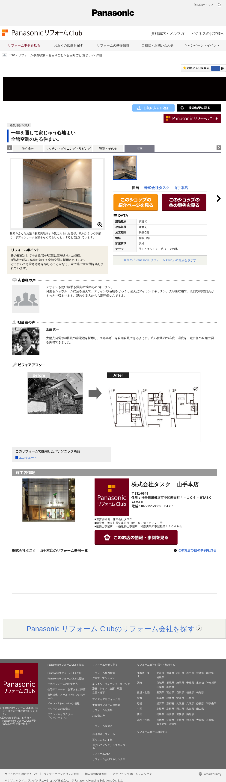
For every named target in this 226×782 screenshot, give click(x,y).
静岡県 (170, 697)
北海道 (160, 673)
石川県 (180, 692)
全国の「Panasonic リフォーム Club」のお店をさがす (160, 260)
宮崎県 (210, 719)
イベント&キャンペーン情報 (64, 703)
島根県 (170, 708)
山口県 (200, 708)
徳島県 (160, 714)
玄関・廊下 (98, 692)
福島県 (160, 677)
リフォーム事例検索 (31, 55)
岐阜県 (160, 697)
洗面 (112, 688)
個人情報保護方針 (96, 774)
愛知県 (180, 697)
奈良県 (200, 703)
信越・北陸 (143, 692)
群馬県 (170, 682)
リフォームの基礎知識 (113, 45)
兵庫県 (190, 703)
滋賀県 (160, 703)
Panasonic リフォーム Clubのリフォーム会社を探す (111, 629)
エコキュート (28, 457)
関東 (139, 682)
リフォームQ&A (101, 753)
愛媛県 (180, 714)
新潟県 (160, 692)
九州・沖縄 (143, 719)
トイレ (103, 688)
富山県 (170, 692)
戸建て (96, 678)
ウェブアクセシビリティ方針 (61, 774)
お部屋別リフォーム (103, 734)
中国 (139, 708)
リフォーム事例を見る (24, 45)
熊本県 (190, 719)
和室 (119, 688)
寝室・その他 (108, 148)
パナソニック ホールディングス (132, 774)
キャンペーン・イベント (202, 45)
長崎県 (180, 719)
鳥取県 (160, 708)
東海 (139, 697)
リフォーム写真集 (102, 710)
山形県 (210, 673)
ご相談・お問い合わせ (157, 45)
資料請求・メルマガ (167, 33)
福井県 (190, 692)
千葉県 (190, 682)
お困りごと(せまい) (79, 55)
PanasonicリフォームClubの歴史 (66, 678)
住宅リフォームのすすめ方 (63, 683)
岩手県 (190, 673)
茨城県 (160, 682)
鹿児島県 (162, 724)
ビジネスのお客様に (59, 708)
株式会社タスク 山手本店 (166, 188)
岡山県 (180, 708)
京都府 (170, 703)
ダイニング (111, 684)
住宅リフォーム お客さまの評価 (67, 689)
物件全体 (28, 148)
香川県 (170, 714)
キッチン (97, 684)
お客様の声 (98, 715)
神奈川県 (211, 682)
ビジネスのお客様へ (207, 33)
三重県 (190, 697)
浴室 (94, 688)
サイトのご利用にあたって (21, 774)
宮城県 (200, 673)
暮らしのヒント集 (102, 739)
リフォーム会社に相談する (152, 731)
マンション (108, 678)
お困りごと (55, 55)
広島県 (190, 708)
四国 (139, 714)
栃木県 (170, 687)
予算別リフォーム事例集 (106, 704)
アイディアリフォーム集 (106, 699)
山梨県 (160, 687)
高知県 (190, 714)
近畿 (139, 703)
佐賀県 (170, 719)
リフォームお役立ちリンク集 (108, 759)
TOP (12, 55)
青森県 (170, 673)
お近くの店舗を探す (68, 45)
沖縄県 (173, 724)
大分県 (200, 719)
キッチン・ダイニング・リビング (68, 148)
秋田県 (180, 673)
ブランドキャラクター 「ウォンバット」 (60, 716)
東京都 (200, 682)
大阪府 (180, 703)
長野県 (200, 692)
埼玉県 (180, 682)
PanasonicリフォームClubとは (65, 673)
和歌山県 (211, 703)
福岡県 (160, 719)
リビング (125, 684)
